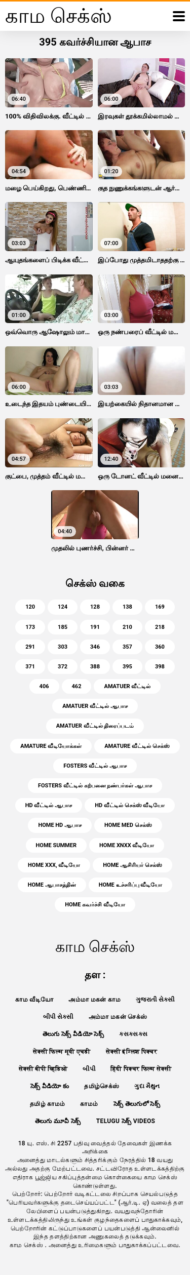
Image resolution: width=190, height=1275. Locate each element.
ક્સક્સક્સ (133, 1034)
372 (62, 666)
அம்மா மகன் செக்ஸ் (118, 1016)
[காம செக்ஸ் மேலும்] (179, 16)
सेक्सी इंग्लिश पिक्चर (131, 1051)
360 (160, 647)
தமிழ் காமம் (47, 1103)
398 (160, 666)
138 (127, 607)
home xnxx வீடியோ (126, 845)
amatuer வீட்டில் (127, 686)
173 (30, 627)
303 (62, 647)
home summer (56, 845)
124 (62, 607)
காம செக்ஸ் (27, 1245)
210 (127, 627)
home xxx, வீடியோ (54, 865)
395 (127, 666)
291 (30, 647)
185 (62, 627)
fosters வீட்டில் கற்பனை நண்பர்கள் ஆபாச (95, 785)
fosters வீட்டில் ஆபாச (95, 766)
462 (77, 686)
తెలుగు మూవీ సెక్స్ (58, 1121)
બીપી (89, 1068)
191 (95, 627)
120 (30, 607)
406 (44, 686)
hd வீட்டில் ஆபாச (48, 805)
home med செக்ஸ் (128, 825)
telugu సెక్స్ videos (126, 1121)
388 (95, 666)
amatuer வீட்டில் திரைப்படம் (95, 726)
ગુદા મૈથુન (147, 1086)
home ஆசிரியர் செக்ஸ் (132, 865)
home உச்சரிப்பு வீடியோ (131, 885)
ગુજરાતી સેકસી (155, 999)
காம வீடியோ (34, 999)
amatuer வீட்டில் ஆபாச (95, 706)
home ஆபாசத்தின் (52, 885)
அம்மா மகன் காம (94, 999)
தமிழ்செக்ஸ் (101, 1086)
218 (160, 627)
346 (95, 647)
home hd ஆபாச (60, 825)
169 (160, 607)
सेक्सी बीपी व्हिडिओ (43, 1068)
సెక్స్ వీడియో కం (49, 1086)
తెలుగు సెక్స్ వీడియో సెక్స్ (73, 1034)
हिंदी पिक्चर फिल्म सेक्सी (140, 1068)
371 (30, 666)
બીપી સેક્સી (58, 1016)
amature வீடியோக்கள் (51, 746)
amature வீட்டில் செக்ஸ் (137, 746)
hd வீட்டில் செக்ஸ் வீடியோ (130, 805)
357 (127, 647)
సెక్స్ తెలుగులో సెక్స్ (136, 1103)
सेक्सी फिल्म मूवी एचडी (62, 1051)
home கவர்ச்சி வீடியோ (95, 904)
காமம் (89, 1103)
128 (95, 607)
